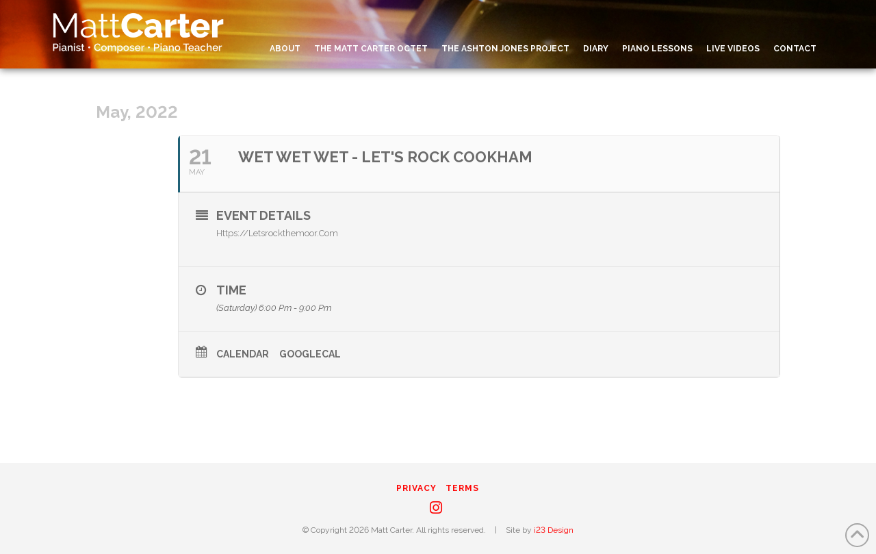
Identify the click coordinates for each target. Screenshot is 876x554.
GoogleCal (310, 354)
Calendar (242, 354)
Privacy (416, 488)
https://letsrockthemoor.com (277, 233)
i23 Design (554, 530)
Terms (462, 488)
